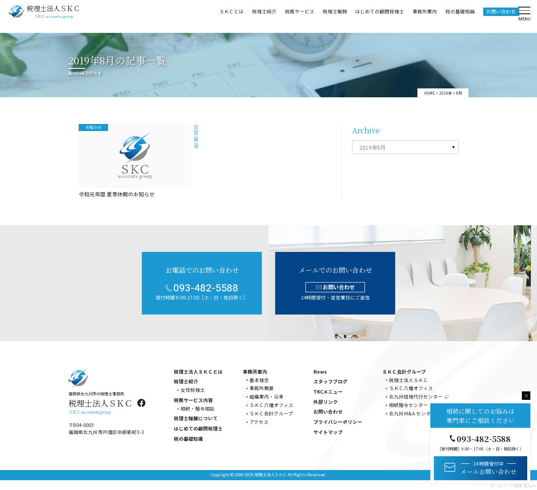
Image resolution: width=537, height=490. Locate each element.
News (320, 371)
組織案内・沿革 (266, 396)
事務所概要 (261, 388)
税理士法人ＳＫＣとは (198, 371)
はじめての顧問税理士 (377, 15)
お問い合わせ (498, 15)
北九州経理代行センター (416, 396)
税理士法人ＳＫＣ (408, 380)
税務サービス (297, 15)
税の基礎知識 (458, 15)
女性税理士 (192, 389)
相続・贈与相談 (197, 408)
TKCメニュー (328, 391)
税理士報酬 (333, 15)
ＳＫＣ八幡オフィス (271, 405)
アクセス (258, 421)
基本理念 (259, 380)
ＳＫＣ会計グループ (271, 413)
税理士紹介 (262, 15)
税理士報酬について (196, 418)
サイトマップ (328, 432)
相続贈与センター (408, 405)
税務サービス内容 (193, 400)
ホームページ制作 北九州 (512, 486)
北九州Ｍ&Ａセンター (412, 413)
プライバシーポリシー (337, 421)
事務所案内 (422, 15)
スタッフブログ (330, 381)
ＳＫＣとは (229, 15)
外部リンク (325, 401)
